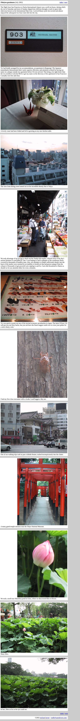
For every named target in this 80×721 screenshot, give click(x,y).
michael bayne (45, 718)
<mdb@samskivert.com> (58, 718)
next (65, 2)
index (61, 2)
